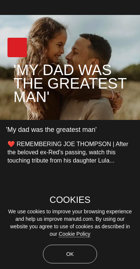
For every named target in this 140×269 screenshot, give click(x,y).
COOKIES (70, 199)
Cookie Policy (74, 234)
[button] (17, 47)
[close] (135, 4)
